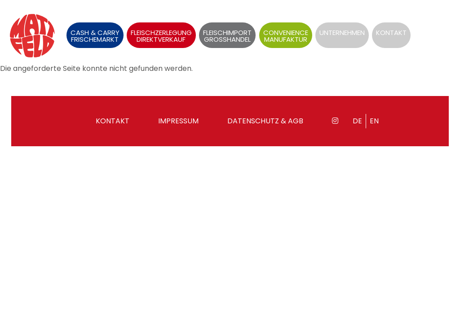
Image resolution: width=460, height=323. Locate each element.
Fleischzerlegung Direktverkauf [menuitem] (161, 36)
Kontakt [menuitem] (391, 32)
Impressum (178, 121)
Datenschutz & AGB (265, 121)
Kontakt (112, 121)
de (428, 20)
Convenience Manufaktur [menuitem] (285, 36)
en (444, 20)
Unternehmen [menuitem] (342, 32)
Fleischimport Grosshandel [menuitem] (227, 36)
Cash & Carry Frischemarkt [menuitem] (95, 36)
